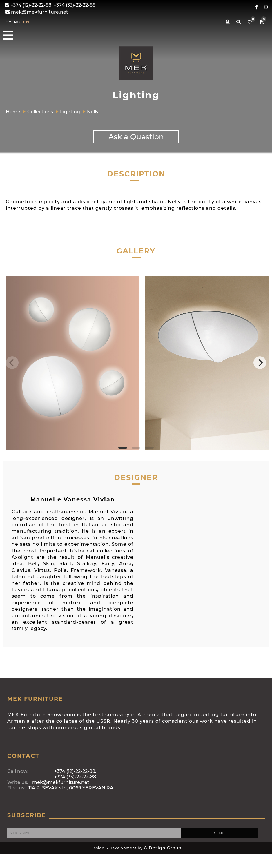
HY (9, 22)
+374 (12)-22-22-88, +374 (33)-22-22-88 (50, 5)
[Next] (259, 362)
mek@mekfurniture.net (36, 12)
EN (26, 22)
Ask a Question (136, 136)
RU (18, 22)
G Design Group (163, 848)
